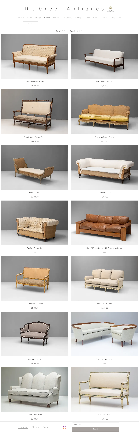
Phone (35, 427)
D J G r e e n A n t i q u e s (64, 9)
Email (46, 427)
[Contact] (30, 23)
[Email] (94, 424)
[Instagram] (64, 427)
